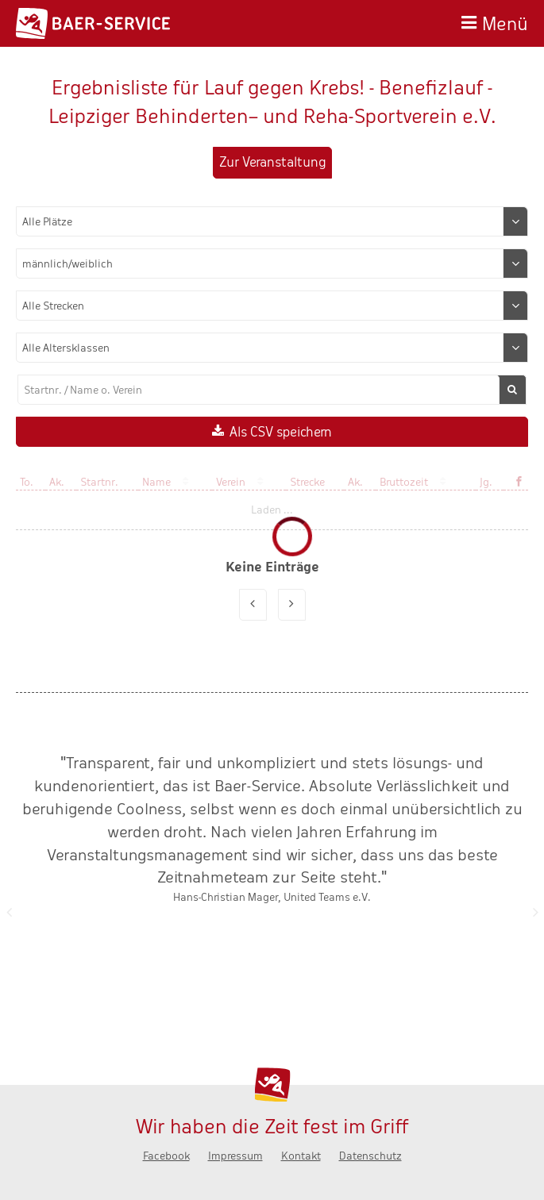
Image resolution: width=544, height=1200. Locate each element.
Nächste (535, 912)
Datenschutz (370, 1156)
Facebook (166, 1156)
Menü (505, 21)
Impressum (235, 1156)
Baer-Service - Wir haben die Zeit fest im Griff (93, 23)
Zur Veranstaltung (272, 162)
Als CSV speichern (281, 432)
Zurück (8, 912)
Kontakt (301, 1156)
